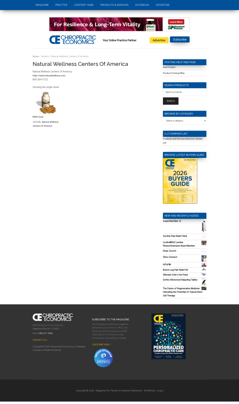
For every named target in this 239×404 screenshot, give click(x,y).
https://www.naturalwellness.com (50, 75)
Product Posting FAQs (175, 73)
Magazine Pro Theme (107, 393)
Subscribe (180, 40)
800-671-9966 (46, 336)
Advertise (159, 40)
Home (36, 56)
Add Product (169, 67)
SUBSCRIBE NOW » (101, 347)
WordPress (148, 393)
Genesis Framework (131, 393)
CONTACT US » (40, 342)
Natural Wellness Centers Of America (43, 126)
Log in (159, 393)
